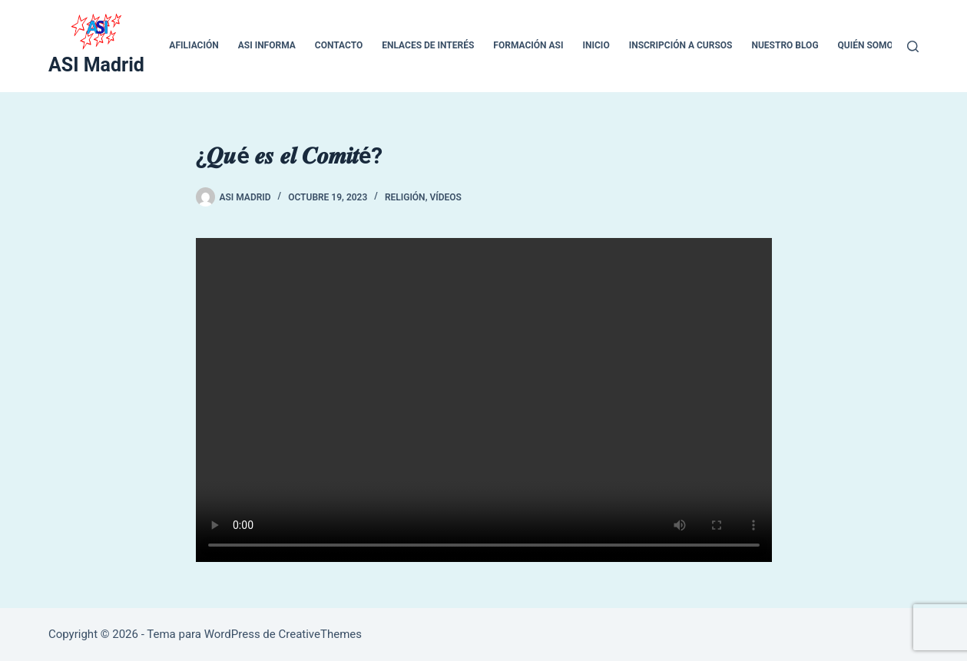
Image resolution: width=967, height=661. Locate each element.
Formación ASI (528, 45)
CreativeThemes (320, 634)
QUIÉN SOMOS (868, 45)
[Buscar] (913, 46)
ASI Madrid (96, 65)
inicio (596, 45)
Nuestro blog (784, 45)
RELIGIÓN (405, 197)
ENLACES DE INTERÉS (428, 45)
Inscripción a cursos (681, 45)
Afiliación (193, 45)
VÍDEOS (445, 197)
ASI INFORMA (267, 45)
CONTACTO (339, 45)
